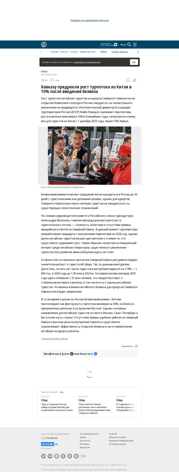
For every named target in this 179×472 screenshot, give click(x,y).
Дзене (67, 353)
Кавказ (44, 71)
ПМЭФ (104, 51)
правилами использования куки (87, 62)
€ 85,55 (64, 51)
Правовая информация (121, 440)
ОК (134, 62)
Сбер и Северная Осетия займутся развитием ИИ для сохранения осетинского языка (57, 407)
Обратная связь (117, 437)
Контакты (85, 440)
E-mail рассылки (117, 444)
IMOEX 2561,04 (87, 51)
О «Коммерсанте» (89, 433)
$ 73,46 (54, 51)
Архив (83, 437)
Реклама (84, 444)
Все (61, 392)
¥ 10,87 (74, 51)
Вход (123, 44)
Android (113, 433)
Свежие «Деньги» (120, 51)
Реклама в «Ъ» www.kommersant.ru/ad (90, 20)
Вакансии (85, 447)
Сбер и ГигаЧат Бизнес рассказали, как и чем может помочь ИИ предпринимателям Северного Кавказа (94, 409)
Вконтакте (88, 353)
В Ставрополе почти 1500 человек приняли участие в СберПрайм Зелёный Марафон (132, 407)
